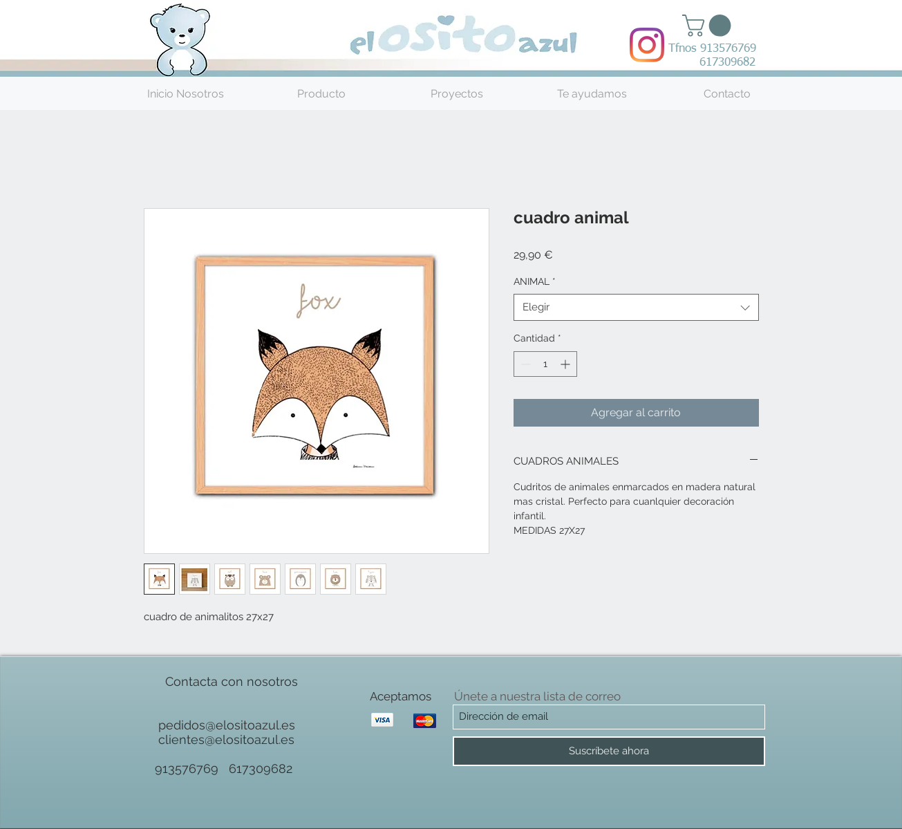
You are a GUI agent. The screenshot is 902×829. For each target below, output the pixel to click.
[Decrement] (524, 364)
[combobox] (636, 307)
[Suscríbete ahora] (609, 751)
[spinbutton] (545, 364)
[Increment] (566, 364)
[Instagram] (647, 45)
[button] (709, 26)
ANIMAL (535, 281)
